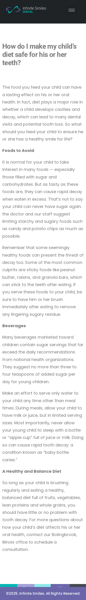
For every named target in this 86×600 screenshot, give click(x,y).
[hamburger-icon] (72, 10)
